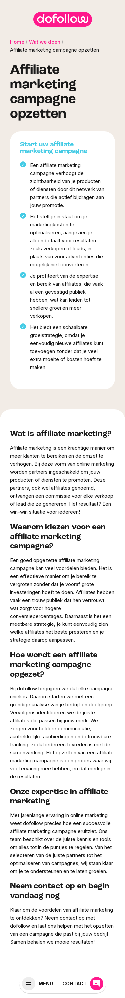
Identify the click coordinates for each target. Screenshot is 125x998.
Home (17, 42)
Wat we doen (44, 42)
